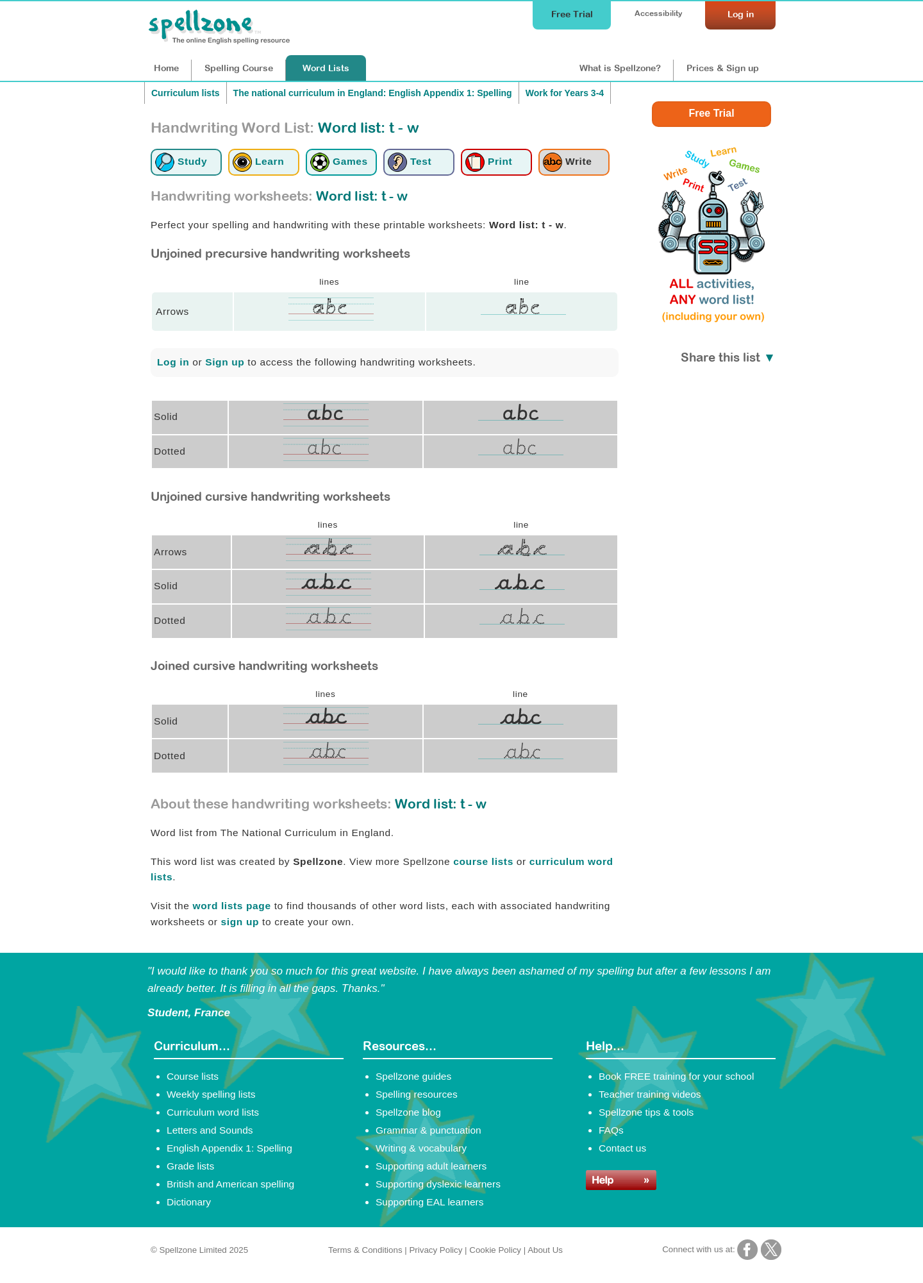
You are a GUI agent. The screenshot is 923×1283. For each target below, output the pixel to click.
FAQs (611, 1130)
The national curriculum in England (372, 93)
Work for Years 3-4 (565, 93)
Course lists (193, 1076)
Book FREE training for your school (676, 1076)
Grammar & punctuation (428, 1130)
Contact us (622, 1148)
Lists (326, 68)
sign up (240, 921)
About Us (545, 1250)
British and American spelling (230, 1183)
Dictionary (189, 1201)
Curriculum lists (185, 93)
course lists (483, 861)
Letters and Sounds (210, 1130)
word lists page (231, 905)
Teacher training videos (650, 1094)
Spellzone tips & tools (646, 1112)
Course (238, 68)
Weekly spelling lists (211, 1094)
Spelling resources (417, 1094)
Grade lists (190, 1166)
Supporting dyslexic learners (438, 1183)
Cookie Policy (495, 1250)
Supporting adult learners (431, 1166)
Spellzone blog (408, 1112)
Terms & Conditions (365, 1250)
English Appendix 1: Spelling (229, 1148)
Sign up (224, 361)
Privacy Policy (435, 1250)
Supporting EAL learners (429, 1201)
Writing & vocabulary (421, 1148)
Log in (173, 361)
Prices (722, 68)
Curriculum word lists (213, 1112)
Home (166, 68)
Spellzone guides (413, 1076)
